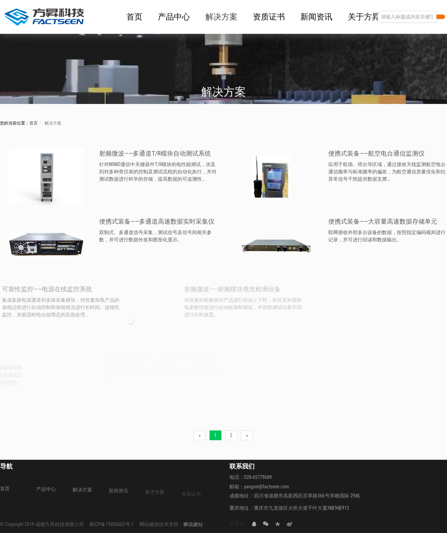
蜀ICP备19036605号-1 (111, 524)
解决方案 (52, 123)
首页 (33, 123)
